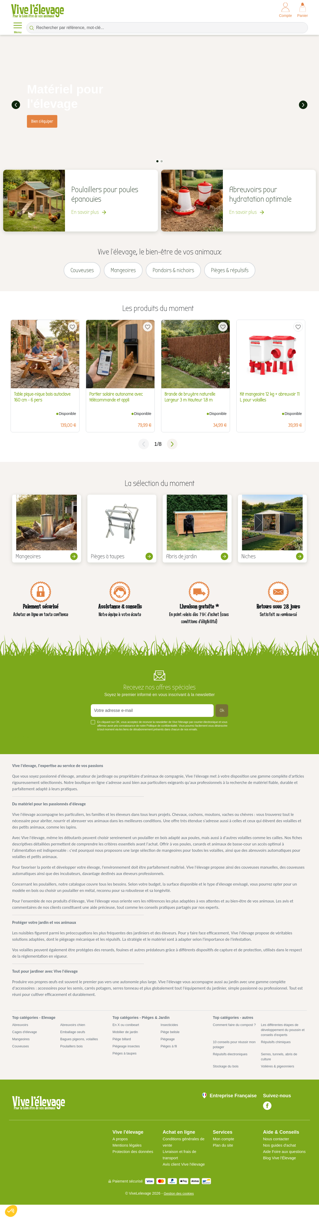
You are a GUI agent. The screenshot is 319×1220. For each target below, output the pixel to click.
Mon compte (224, 1148)
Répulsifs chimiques (277, 1049)
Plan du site (224, 1154)
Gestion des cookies (178, 1209)
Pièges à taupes (125, 1060)
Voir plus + (23, 742)
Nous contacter (277, 1148)
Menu (17, 27)
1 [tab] (157, 160)
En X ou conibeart (127, 1030)
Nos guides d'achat (281, 1154)
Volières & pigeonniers (279, 1075)
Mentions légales (128, 1154)
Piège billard (122, 1045)
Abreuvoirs (21, 1030)
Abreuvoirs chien (74, 1030)
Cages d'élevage (26, 1037)
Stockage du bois (227, 1075)
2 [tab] (162, 160)
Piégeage (168, 1045)
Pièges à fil (170, 1053)
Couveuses (21, 1053)
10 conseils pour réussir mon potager (232, 1051)
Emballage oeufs (74, 1037)
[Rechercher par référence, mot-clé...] (167, 27)
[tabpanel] (159, 104)
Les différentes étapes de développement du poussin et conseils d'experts (283, 1035)
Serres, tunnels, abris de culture (281, 1065)
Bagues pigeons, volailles (81, 1045)
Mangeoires (21, 1045)
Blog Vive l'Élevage (281, 1173)
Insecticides (170, 1030)
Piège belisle (171, 1037)
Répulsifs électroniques (232, 1062)
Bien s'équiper (42, 121)
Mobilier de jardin (126, 1037)
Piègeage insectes (127, 1053)
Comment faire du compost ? (235, 1033)
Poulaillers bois (72, 1053)
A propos (120, 1148)
